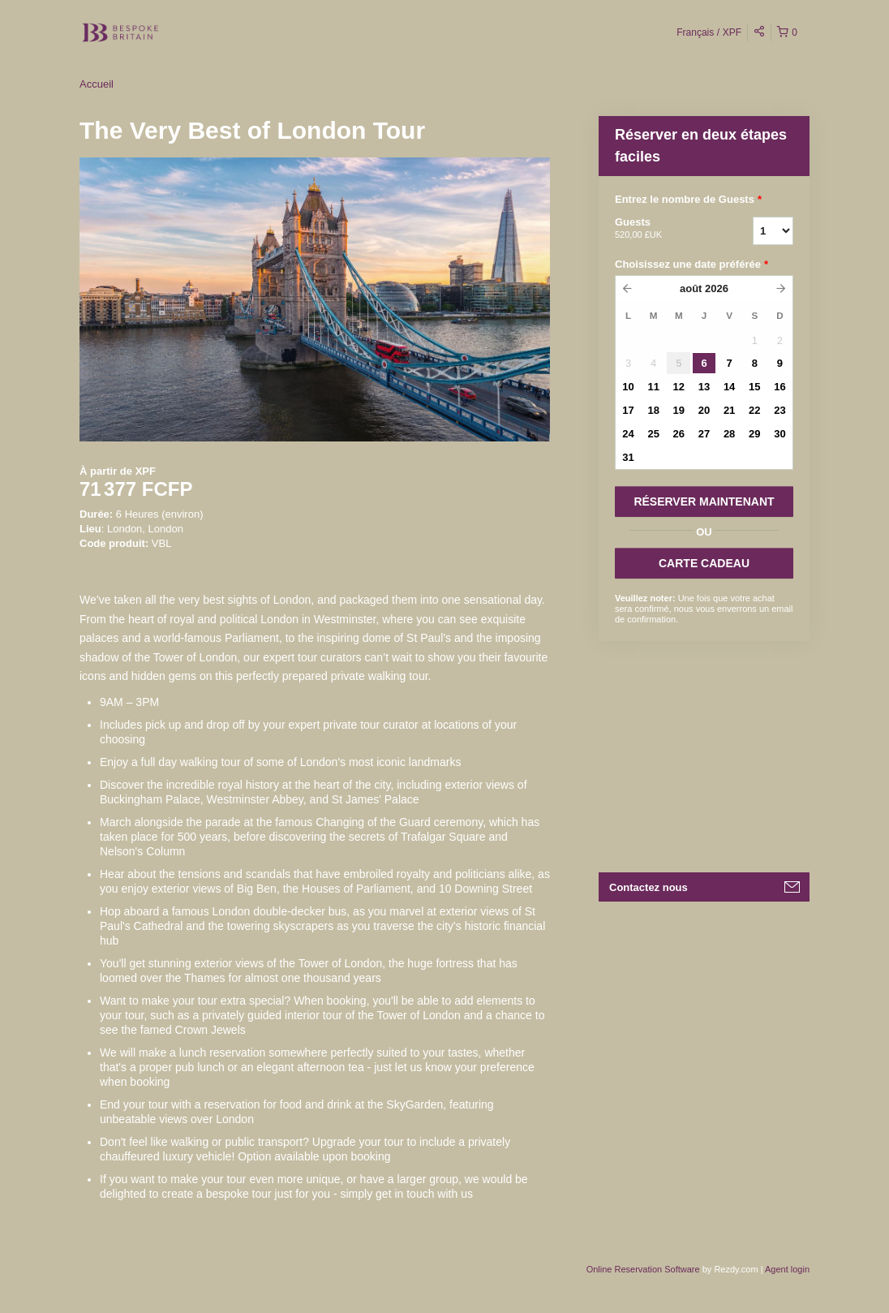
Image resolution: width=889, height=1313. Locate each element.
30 (779, 434)
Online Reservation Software (643, 1269)
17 (627, 410)
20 (704, 410)
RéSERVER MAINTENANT (703, 501)
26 (679, 434)
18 (653, 410)
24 (627, 434)
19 (679, 410)
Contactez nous (648, 887)
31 (627, 457)
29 (754, 434)
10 (627, 387)
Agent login (787, 1269)
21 (729, 410)
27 (704, 434)
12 (679, 387)
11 (653, 387)
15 (754, 387)
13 (704, 387)
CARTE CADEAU (704, 563)
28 (729, 434)
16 (779, 387)
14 (729, 387)
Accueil (96, 84)
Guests (663, 229)
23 (779, 410)
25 (653, 434)
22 (754, 410)
